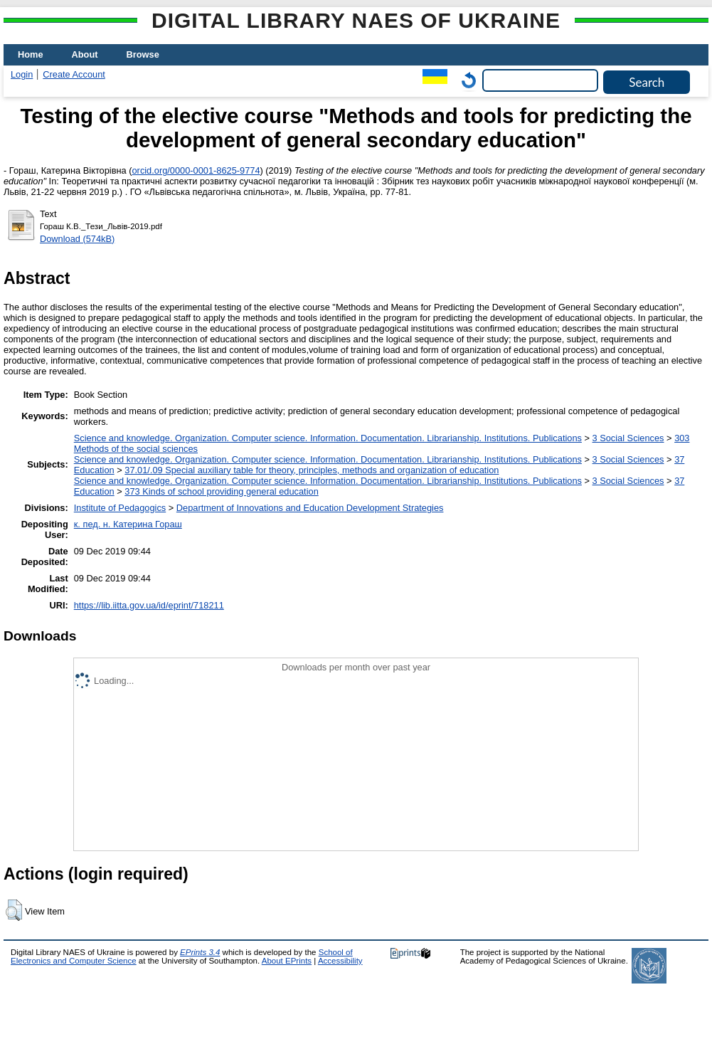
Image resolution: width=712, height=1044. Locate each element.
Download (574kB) (77, 238)
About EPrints (287, 960)
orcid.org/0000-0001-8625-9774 (196, 170)
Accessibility (340, 960)
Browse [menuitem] (143, 54)
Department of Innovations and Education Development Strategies (310, 507)
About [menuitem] (85, 54)
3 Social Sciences (628, 438)
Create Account (74, 74)
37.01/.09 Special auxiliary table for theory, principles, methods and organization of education (311, 470)
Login (22, 74)
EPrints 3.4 (200, 952)
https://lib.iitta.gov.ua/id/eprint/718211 (149, 605)
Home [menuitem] (30, 54)
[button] (14, 910)
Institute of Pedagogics (120, 507)
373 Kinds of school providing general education (221, 491)
